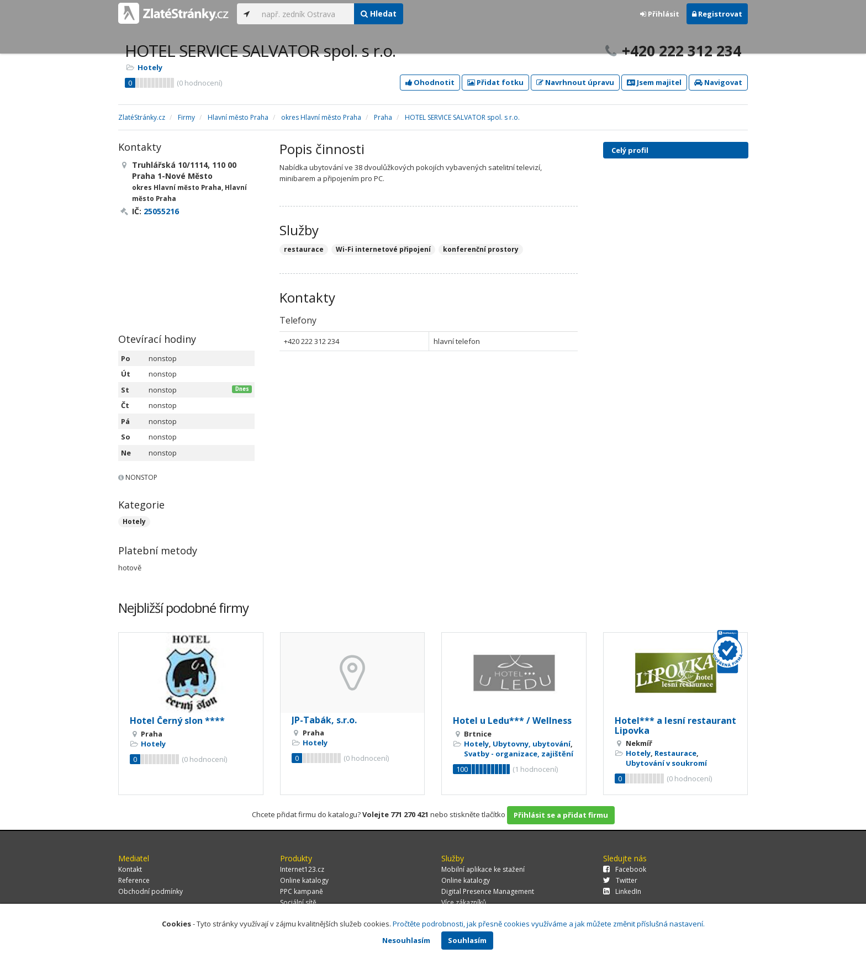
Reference (134, 880)
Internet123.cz (302, 869)
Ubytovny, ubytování (532, 744)
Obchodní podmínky (150, 891)
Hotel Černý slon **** (177, 720)
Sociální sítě (298, 902)
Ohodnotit (430, 82)
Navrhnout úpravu (575, 82)
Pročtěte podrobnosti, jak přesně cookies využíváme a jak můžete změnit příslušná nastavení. (549, 924)
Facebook (624, 869)
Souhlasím (467, 940)
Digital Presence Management (487, 891)
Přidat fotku (495, 82)
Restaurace (675, 753)
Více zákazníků (463, 902)
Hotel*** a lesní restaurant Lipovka (675, 725)
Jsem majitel (654, 82)
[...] (305, 13)
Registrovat (717, 14)
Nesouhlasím (406, 940)
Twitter (620, 880)
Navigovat (718, 82)
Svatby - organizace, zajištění (518, 754)
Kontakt (130, 869)
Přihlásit (659, 14)
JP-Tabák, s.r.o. (324, 720)
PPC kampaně (301, 891)
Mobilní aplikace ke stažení (483, 869)
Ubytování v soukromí (666, 763)
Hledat (379, 13)
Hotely (150, 67)
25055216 (161, 211)
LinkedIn (622, 891)
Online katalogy (304, 880)
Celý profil (629, 150)
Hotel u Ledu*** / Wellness (512, 720)
